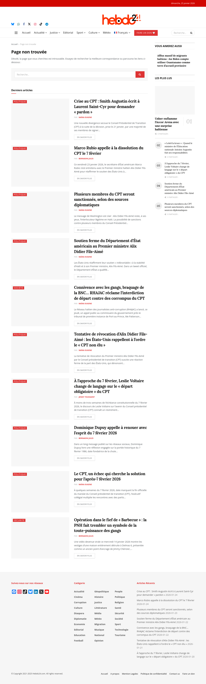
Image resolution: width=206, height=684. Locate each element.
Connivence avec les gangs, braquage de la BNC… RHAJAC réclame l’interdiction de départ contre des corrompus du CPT (109, 293)
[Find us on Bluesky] (12, 24)
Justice (54, 32)
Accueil (26, 32)
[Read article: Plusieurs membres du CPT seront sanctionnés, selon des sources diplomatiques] (40, 212)
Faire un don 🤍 (146, 32)
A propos (115, 673)
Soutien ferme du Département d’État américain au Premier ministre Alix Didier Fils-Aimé (107, 246)
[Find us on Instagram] (35, 24)
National (99, 635)
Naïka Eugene (85, 117)
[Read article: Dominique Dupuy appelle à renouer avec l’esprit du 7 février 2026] (40, 445)
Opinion (98, 640)
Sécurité (19, 520)
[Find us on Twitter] (29, 24)
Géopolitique (101, 591)
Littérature (100, 607)
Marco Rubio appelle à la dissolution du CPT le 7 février (165, 600)
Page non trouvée (28, 44)
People (118, 591)
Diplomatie (80, 618)
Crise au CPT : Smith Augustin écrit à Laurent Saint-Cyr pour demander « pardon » (107, 106)
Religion (119, 602)
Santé (118, 607)
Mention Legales (130, 673)
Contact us (174, 673)
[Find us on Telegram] (46, 24)
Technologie (121, 629)
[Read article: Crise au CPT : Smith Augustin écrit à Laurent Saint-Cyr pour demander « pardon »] (40, 119)
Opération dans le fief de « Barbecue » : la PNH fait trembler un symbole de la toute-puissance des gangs (110, 525)
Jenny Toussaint (87, 397)
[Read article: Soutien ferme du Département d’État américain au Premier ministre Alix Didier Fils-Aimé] (40, 258)
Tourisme (120, 635)
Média (97, 613)
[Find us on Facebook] (24, 24)
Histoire (98, 596)
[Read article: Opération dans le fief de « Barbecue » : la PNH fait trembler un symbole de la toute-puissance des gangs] (40, 537)
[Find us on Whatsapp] (18, 24)
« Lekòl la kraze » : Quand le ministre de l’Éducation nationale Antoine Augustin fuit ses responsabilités (178, 148)
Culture (93, 32)
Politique (20, 101)
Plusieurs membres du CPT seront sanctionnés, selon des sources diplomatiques (104, 199)
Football (78, 640)
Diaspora (79, 613)
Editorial (68, 32)
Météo (107, 32)
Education (79, 635)
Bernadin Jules (86, 158)
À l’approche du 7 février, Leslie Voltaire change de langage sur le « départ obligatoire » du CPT (109, 386)
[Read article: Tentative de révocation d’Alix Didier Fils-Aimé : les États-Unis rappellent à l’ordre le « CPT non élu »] (40, 352)
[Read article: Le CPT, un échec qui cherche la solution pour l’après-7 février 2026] (40, 491)
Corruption (80, 602)
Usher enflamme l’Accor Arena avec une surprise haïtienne (167, 124)
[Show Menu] (16, 33)
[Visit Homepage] (121, 19)
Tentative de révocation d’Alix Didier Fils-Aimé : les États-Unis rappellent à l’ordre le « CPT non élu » (110, 339)
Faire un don (189, 673)
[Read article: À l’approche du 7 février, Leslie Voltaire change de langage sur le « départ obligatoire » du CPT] (40, 398)
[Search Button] (192, 33)
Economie (79, 624)
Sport (80, 32)
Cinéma (78, 596)
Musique (99, 629)
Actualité (39, 32)
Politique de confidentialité (154, 673)
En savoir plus (86, 136)
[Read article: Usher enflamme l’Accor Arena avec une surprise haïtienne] (175, 100)
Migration (99, 624)
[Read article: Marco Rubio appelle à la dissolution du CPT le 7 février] (40, 166)
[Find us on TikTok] (41, 24)
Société (18, 287)
